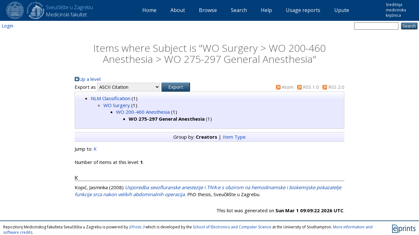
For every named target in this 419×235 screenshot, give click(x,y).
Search (239, 10)
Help (266, 10)
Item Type (234, 137)
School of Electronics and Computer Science (232, 227)
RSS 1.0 (311, 87)
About (177, 10)
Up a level (90, 79)
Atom (287, 87)
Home (149, 10)
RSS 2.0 (336, 87)
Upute (341, 10)
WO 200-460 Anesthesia (143, 112)
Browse (208, 10)
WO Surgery (116, 105)
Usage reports (303, 10)
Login (7, 25)
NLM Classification (110, 98)
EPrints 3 (137, 227)
